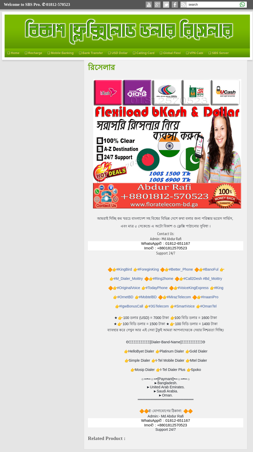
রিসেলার (101, 67)
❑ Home (13, 53)
